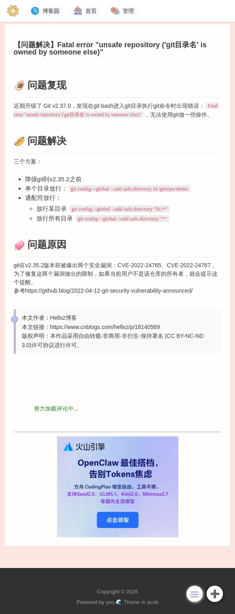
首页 (84, 11)
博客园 (44, 11)
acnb (152, 602)
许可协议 (43, 345)
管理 (122, 11)
